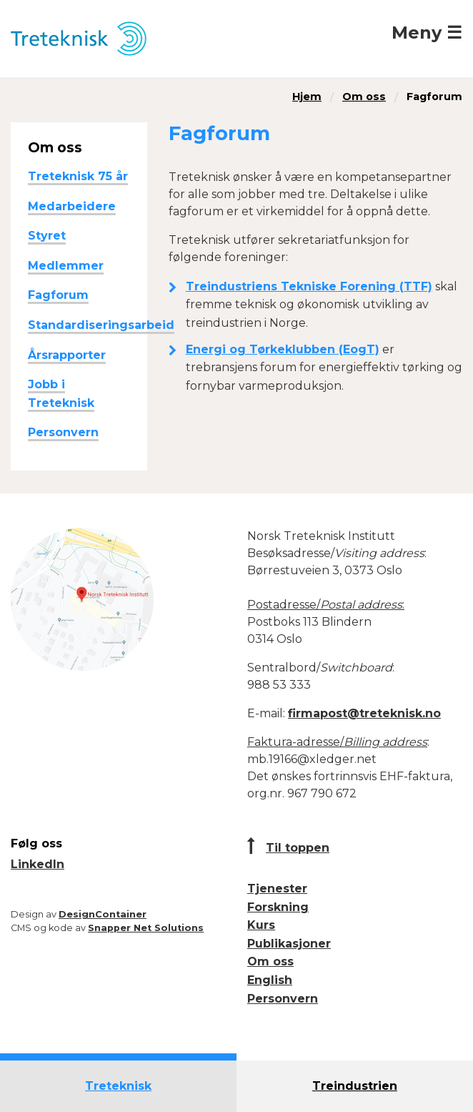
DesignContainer (102, 914)
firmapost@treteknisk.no (364, 713)
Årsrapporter (67, 355)
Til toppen (297, 848)
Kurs (261, 925)
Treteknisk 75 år (78, 176)
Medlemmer (66, 265)
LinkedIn (37, 864)
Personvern (63, 432)
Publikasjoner (289, 943)
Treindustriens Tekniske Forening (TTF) (309, 286)
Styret (47, 235)
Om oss (364, 96)
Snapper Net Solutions (146, 927)
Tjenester (277, 888)
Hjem (307, 96)
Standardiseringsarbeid (101, 325)
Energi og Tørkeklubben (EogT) (282, 349)
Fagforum (434, 96)
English (269, 980)
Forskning (278, 907)
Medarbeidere (72, 206)
